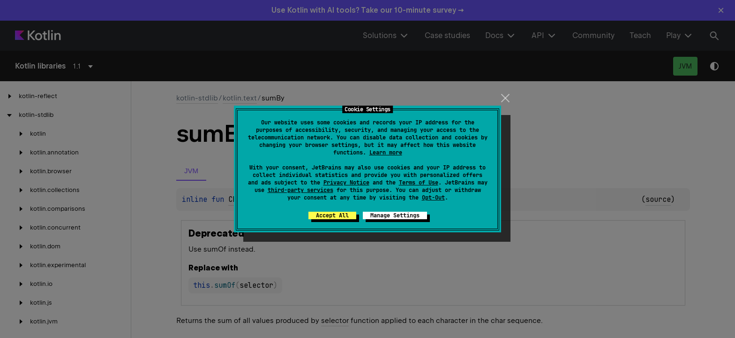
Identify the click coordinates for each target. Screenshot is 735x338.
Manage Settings (395, 215)
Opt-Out (433, 197)
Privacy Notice (346, 182)
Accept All (332, 215)
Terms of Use (418, 182)
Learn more (385, 152)
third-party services (300, 190)
